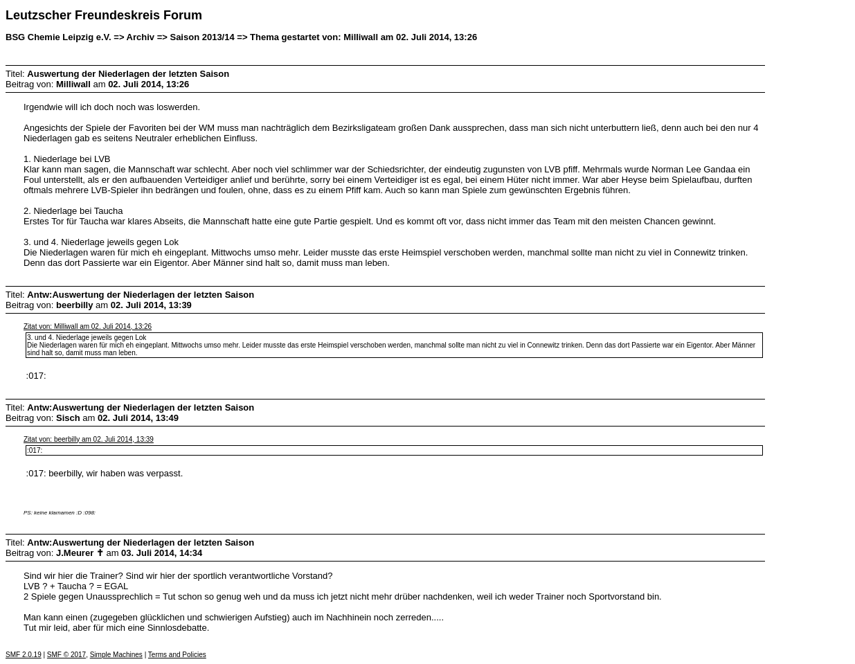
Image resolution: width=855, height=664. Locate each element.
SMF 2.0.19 (24, 654)
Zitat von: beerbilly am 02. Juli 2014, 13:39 (89, 439)
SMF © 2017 (66, 654)
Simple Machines (116, 654)
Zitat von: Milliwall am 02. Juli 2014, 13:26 (88, 326)
